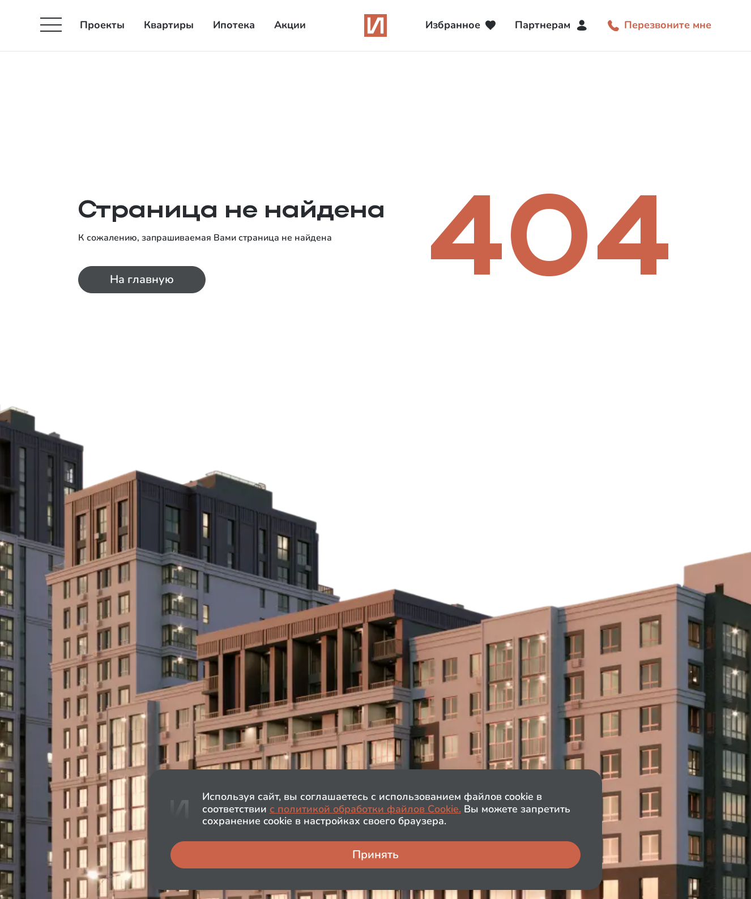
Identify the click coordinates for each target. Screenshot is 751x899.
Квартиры (169, 25)
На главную (142, 279)
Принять (375, 854)
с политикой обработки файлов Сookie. (365, 809)
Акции (290, 25)
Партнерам (551, 25)
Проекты (102, 25)
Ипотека (234, 25)
